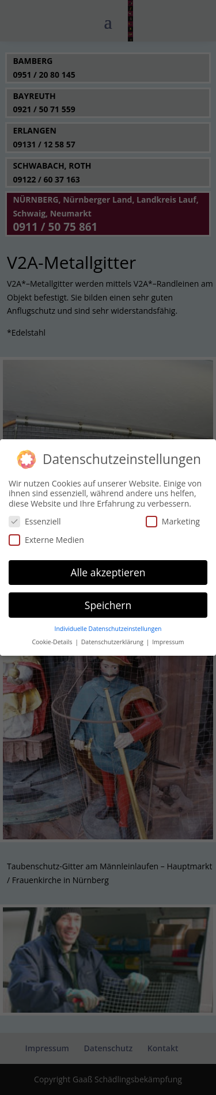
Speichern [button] (108, 600)
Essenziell (35, 517)
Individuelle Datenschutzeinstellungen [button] (108, 625)
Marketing (173, 517)
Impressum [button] (168, 638)
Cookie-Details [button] (53, 638)
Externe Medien (46, 535)
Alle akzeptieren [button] (107, 568)
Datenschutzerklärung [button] (113, 638)
